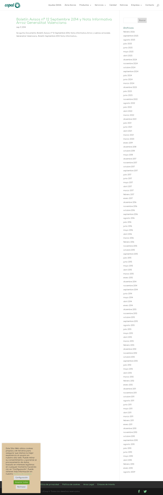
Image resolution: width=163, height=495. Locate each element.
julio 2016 (127, 222)
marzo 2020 (128, 139)
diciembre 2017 (129, 159)
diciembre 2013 (129, 309)
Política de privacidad (48, 484)
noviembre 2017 (130, 163)
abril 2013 (127, 337)
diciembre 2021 (129, 119)
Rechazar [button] (21, 487)
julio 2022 (127, 107)
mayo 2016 (128, 230)
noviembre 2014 (130, 286)
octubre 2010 (129, 436)
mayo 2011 (127, 409)
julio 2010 (127, 448)
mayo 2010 (128, 456)
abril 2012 (127, 373)
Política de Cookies (22, 474)
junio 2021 (127, 127)
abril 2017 (127, 186)
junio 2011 (127, 405)
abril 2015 (127, 270)
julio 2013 (127, 329)
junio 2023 (128, 95)
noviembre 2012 (130, 353)
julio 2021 (127, 123)
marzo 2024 (128, 83)
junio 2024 (128, 79)
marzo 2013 (128, 341)
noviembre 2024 (130, 64)
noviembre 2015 (130, 246)
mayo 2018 (128, 155)
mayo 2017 (128, 183)
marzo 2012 (128, 377)
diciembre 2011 (129, 389)
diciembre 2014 (129, 282)
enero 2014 (128, 305)
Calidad (113, 5)
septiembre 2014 (130, 290)
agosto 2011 (128, 401)
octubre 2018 (129, 151)
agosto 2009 (129, 472)
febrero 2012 (128, 381)
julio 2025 (127, 44)
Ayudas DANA (54, 5)
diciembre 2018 (129, 147)
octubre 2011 (128, 397)
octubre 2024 (129, 68)
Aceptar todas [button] (21, 482)
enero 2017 (128, 198)
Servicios (99, 5)
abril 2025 (127, 56)
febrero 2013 (128, 345)
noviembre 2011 (130, 393)
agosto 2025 (129, 40)
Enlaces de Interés (106, 484)
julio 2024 (127, 75)
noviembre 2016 (130, 206)
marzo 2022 (128, 115)
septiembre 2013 (130, 321)
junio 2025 (128, 48)
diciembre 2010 (129, 428)
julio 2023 (127, 91)
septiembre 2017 (130, 171)
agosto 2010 (129, 444)
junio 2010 (127, 452)
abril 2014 (127, 301)
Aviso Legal (88, 484)
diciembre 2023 (130, 87)
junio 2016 (127, 226)
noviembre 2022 (130, 99)
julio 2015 (127, 258)
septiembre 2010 (130, 440)
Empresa (135, 5)
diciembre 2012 (129, 349)
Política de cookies (71, 484)
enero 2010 (128, 468)
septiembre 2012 (130, 361)
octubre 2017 (129, 167)
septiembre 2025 (130, 36)
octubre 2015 (129, 250)
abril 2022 (127, 111)
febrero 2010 (128, 464)
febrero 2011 (128, 420)
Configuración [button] (21, 478)
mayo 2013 (128, 333)
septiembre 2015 (130, 254)
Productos (84, 5)
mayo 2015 (128, 266)
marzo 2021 (128, 135)
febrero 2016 (128, 242)
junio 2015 (127, 262)
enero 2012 (128, 385)
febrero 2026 (129, 32)
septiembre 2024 (130, 71)
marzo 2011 (128, 416)
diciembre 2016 (129, 202)
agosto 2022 (129, 103)
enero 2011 (127, 424)
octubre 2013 (129, 317)
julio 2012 (127, 365)
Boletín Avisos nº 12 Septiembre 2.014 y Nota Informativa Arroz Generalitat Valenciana (64, 21)
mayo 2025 (128, 52)
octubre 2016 (129, 210)
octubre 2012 (129, 357)
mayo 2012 (128, 369)
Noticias (124, 5)
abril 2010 (127, 460)
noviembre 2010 (130, 432)
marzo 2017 (128, 190)
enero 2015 (128, 278)
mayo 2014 (128, 297)
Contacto (149, 5)
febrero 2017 (128, 194)
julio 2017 (127, 175)
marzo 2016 (128, 238)
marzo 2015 (128, 274)
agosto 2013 (129, 325)
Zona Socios (70, 5)
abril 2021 (127, 131)
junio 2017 (127, 179)
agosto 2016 (129, 218)
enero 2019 (128, 143)
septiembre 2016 (130, 214)
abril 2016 (127, 234)
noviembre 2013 (130, 313)
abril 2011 (127, 413)
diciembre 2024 (130, 60)
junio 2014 (127, 294)
